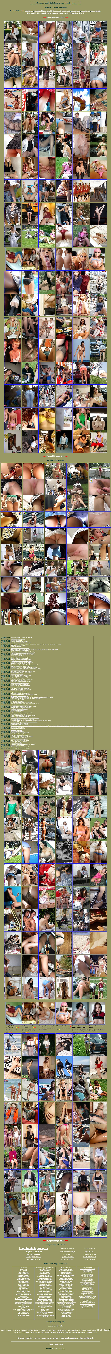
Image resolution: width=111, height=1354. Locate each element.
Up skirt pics (89, 1252)
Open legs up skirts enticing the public (21, 659)
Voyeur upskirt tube (55, 1326)
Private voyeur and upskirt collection (22, 1330)
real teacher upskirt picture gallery (20, 683)
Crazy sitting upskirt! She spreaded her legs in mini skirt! (26, 698)
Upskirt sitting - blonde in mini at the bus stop (23, 652)
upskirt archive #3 (78, 13)
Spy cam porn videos (67, 1257)
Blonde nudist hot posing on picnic (20, 732)
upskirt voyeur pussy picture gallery (20, 716)
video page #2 (85, 11)
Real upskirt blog (61, 1330)
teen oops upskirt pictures (18, 728)
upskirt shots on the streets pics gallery (21, 661)
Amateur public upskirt (74, 1330)
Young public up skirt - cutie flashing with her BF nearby (25, 668)
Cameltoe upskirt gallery (17, 655)
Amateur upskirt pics (16, 730)
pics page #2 (38, 11)
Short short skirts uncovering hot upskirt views (23, 706)
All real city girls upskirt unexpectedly (21, 675)
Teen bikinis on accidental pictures (20, 648)
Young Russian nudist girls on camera (21, 642)
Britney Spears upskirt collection (19, 724)
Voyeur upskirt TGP (67, 1259)
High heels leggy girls (33, 1248)
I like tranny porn (23, 1338)
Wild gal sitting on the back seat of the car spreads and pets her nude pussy (31, 720)
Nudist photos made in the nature (19, 658)
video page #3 (95, 11)
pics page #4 (57, 11)
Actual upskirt (67, 1254)
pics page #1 (29, 11)
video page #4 (31, 13)
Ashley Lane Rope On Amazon (19, 741)
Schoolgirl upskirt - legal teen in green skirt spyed (24, 667)
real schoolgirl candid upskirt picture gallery (22, 654)
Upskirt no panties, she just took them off (22, 679)
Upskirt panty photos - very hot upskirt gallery (23, 719)
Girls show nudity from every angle (20, 740)
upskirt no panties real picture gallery (20, 657)
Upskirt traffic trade (55, 1344)
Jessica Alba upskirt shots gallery (20, 693)
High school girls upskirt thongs (19, 696)
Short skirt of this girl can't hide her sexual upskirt (24, 722)
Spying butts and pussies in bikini (20, 692)
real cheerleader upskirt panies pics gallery (22, 712)
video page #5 (41, 13)
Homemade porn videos (89, 1330)
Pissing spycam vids (33, 1257)
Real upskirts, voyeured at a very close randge (23, 715)
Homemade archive (89, 1254)
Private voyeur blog (78, 1332)
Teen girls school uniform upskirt (19, 737)
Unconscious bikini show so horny (20, 735)
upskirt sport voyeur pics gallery (19, 684)
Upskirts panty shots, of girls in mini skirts (22, 662)
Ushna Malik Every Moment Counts (20, 748)
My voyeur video (89, 1248)
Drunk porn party (33, 1259)
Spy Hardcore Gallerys (67, 1252)
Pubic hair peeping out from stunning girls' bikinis (24, 694)
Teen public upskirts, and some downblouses (23, 671)
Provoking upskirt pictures (18, 687)
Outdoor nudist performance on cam (20, 663)
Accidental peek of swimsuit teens (20, 705)
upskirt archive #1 (53, 13)
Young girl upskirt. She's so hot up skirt (21, 637)
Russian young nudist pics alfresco (20, 666)
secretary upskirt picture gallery (19, 739)
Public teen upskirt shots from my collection (22, 653)
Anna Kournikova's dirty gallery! (19, 676)
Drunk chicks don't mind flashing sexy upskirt (23, 744)
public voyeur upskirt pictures (19, 690)
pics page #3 (47, 11)
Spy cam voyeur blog (64, 1332)
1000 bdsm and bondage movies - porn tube (44, 1338)
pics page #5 (66, 11)
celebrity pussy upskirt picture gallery (21, 707)
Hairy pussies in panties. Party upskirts (21, 672)
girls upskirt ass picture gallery (19, 714)
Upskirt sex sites (6, 1330)
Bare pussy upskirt (16, 711)
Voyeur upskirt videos (67, 1248)
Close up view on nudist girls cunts (20, 746)
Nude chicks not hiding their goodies (20, 685)
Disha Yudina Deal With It (17, 700)
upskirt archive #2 (65, 13)
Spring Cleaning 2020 (16, 743)
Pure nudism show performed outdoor (21, 681)
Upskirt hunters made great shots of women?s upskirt (25, 703)
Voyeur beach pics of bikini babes (20, 650)
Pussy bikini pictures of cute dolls (20, 688)
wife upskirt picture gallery (18, 639)
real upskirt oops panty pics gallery (20, 677)
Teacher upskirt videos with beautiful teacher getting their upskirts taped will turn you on (34, 649)
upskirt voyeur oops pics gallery (19, 709)
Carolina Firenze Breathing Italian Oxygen (22, 736)
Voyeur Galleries (33, 1251)
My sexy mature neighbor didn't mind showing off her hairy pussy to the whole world (38, 644)
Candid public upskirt (16, 640)
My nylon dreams (33, 1254)
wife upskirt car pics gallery (18, 645)
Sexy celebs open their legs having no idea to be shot (25, 718)
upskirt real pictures (16, 646)
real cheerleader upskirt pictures (19, 723)
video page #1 (75, 11)
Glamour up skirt (89, 1259)
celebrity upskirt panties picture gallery (21, 689)
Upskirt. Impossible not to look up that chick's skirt (24, 665)
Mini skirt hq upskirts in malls (18, 680)
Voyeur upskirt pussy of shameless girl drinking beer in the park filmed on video (32, 697)
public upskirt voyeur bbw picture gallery (21, 702)
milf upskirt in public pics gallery (19, 641)
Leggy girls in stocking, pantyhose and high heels (77, 1338)
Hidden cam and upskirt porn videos (44, 1330)
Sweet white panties (89, 1257)
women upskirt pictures (17, 674)
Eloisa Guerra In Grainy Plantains (19, 734)
